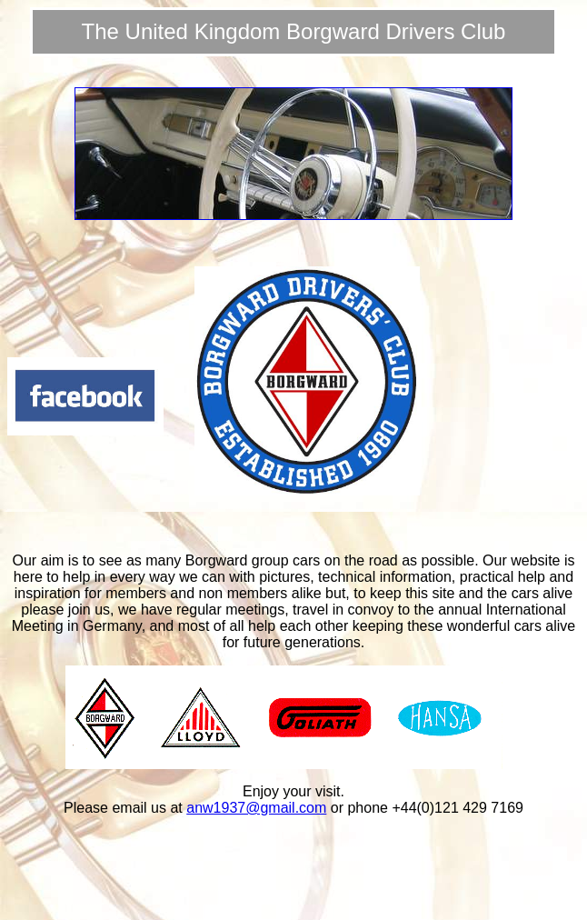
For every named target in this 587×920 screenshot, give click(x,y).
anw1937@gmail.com (256, 807)
